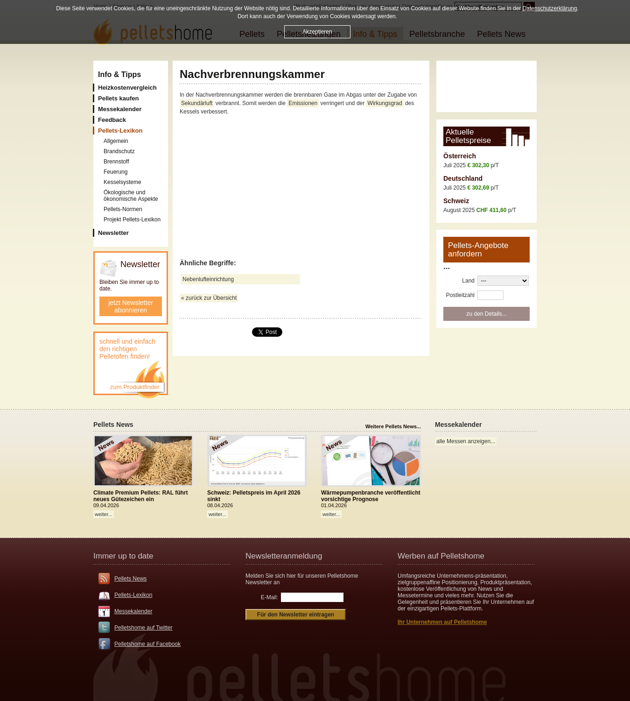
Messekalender (119, 109)
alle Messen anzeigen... (465, 441)
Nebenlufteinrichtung (208, 279)
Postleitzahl (460, 295)
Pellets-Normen (123, 209)
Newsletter (113, 232)
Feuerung (115, 172)
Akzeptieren (317, 31)
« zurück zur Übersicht (209, 298)
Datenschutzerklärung (550, 8)
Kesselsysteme (122, 182)
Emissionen (302, 103)
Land (468, 280)
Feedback (112, 119)
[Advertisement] (301, 187)
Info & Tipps (119, 74)
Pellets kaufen (118, 98)
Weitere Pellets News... (393, 426)
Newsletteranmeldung (283, 556)
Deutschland (463, 178)
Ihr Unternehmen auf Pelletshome (442, 622)
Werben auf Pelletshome (441, 556)
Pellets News (130, 578)
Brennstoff (116, 161)
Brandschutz (119, 151)
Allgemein (116, 141)
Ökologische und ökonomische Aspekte (131, 195)
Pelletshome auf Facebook (147, 644)
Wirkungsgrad (385, 103)
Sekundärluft (196, 103)
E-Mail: (269, 597)
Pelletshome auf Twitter (143, 627)
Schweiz (456, 201)
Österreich (459, 156)
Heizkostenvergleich (127, 87)
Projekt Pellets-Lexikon (132, 219)
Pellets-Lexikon (133, 595)
